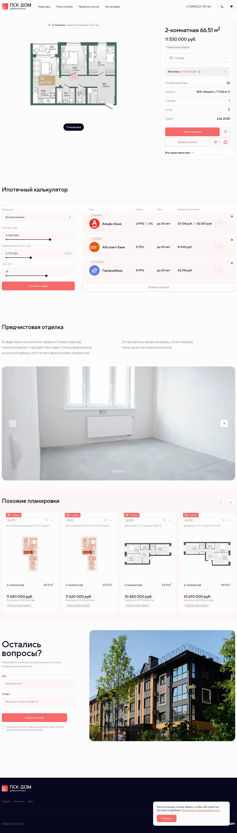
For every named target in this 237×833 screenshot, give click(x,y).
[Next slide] (224, 423)
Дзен (30, 801)
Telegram (6, 801)
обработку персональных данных (25, 730)
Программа (7, 209)
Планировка (73, 127)
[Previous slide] (12, 423)
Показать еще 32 (158, 287)
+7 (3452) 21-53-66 (198, 6)
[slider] (50, 239)
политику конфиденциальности (33, 727)
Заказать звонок (187, 142)
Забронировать (192, 131)
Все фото (118, 471)
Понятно (166, 818)
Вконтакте (19, 801)
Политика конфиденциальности (200, 810)
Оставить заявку (38, 285)
